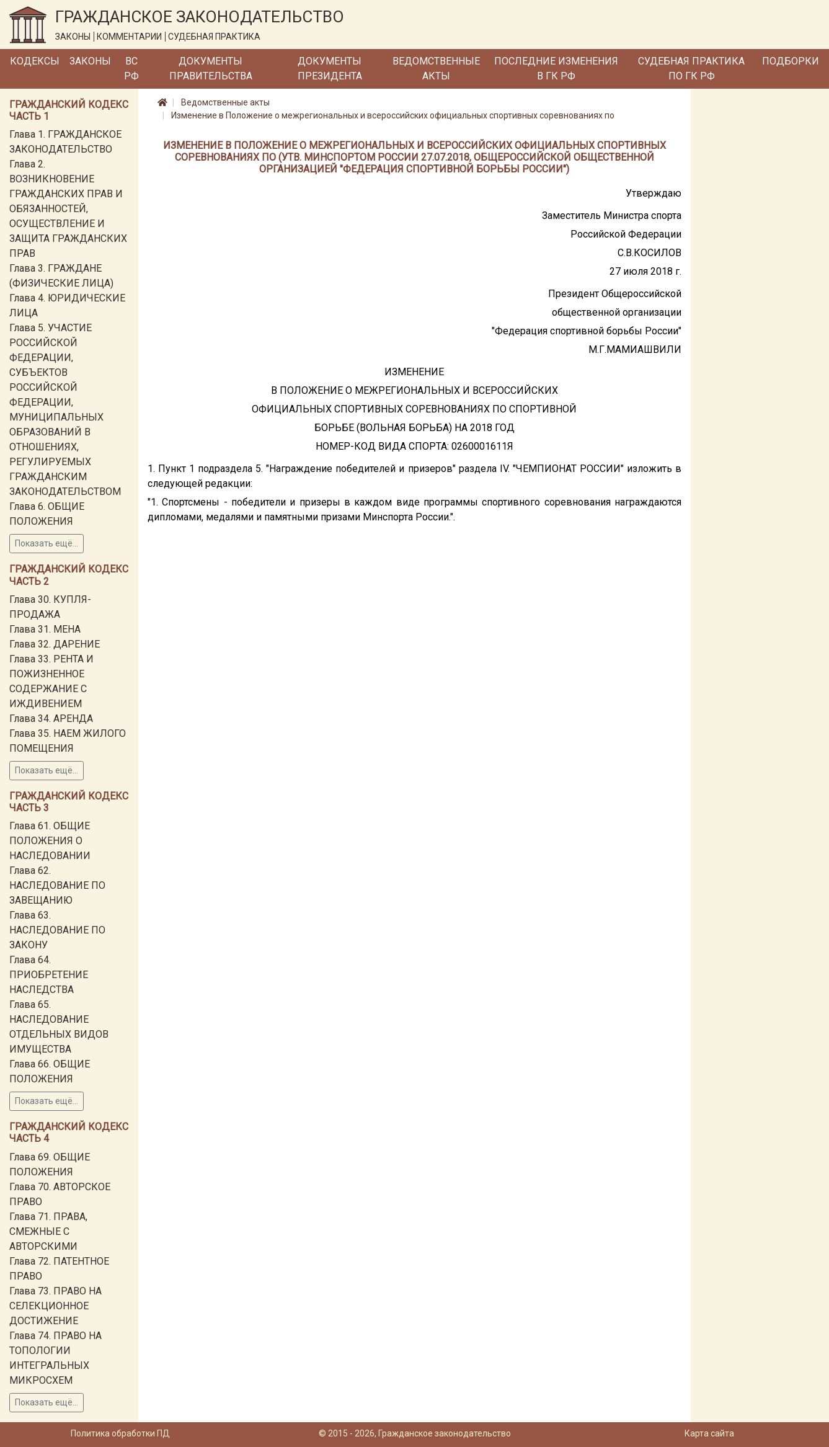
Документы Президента (330, 68)
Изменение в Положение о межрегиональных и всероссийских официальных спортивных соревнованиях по (392, 115)
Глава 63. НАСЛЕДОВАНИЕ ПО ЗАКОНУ (57, 930)
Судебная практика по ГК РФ (691, 68)
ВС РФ (131, 68)
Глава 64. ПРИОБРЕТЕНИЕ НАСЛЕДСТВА (48, 974)
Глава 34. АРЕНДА (51, 718)
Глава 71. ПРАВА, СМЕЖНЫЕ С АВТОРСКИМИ (48, 1231)
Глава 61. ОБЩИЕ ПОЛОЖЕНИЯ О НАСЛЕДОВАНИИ (50, 841)
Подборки (790, 61)
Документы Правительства (210, 68)
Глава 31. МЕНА (45, 629)
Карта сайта (709, 1433)
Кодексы (35, 61)
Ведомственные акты (436, 68)
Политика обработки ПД (120, 1433)
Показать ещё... (46, 543)
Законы (90, 61)
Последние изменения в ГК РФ (556, 68)
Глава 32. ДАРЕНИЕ (54, 644)
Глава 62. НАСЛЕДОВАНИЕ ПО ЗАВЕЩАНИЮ (57, 885)
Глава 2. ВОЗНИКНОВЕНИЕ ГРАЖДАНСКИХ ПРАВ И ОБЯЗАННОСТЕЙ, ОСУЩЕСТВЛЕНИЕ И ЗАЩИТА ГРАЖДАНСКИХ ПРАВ (68, 208)
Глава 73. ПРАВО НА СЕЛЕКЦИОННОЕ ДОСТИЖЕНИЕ (55, 1306)
